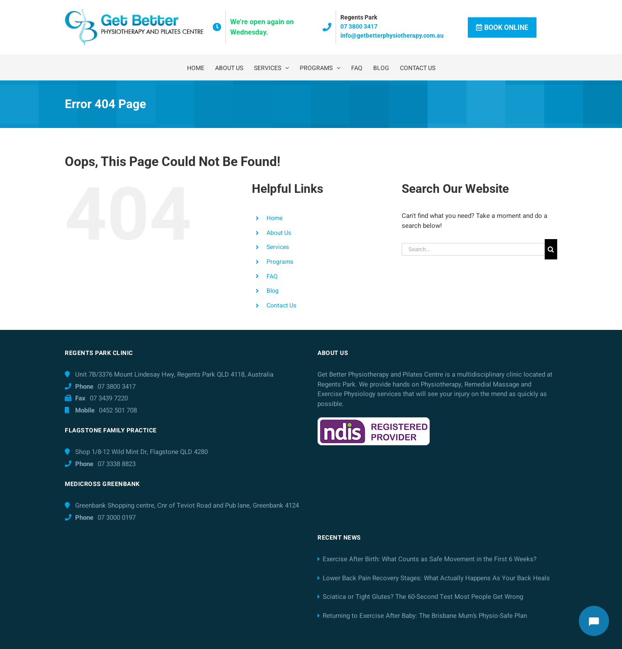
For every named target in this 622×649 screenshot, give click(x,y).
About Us (279, 232)
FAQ (272, 276)
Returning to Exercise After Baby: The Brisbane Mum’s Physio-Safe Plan (425, 615)
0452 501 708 (118, 410)
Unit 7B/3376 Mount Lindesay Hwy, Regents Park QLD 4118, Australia (174, 374)
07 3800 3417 (359, 26)
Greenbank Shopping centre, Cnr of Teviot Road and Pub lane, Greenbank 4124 (187, 505)
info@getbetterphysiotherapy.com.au (392, 35)
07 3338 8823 (117, 464)
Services (278, 247)
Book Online (502, 27)
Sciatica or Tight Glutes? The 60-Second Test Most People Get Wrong (423, 596)
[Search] (551, 249)
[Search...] (473, 249)
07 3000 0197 (117, 517)
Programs (280, 261)
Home (274, 218)
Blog (273, 290)
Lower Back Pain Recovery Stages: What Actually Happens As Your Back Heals (436, 578)
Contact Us (281, 305)
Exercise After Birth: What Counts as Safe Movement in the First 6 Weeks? (429, 559)
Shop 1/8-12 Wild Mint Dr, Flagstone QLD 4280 (141, 452)
